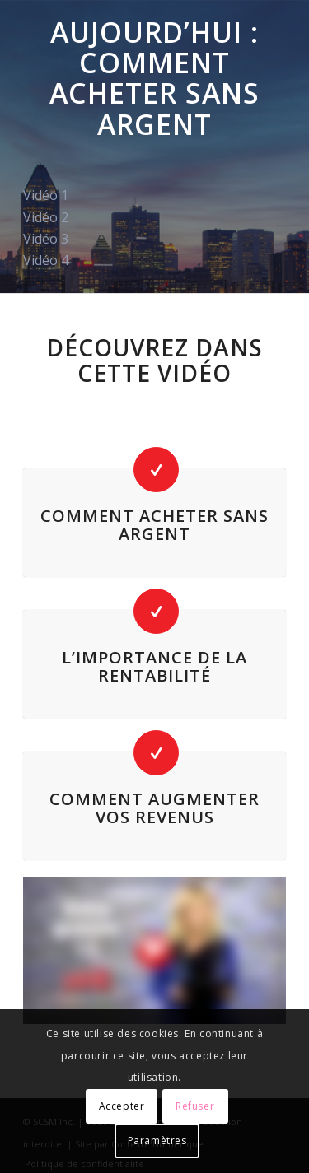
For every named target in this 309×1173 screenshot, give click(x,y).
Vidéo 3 (45, 239)
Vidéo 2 (45, 217)
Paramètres (157, 1140)
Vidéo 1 (45, 195)
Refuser (195, 1106)
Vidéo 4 (45, 260)
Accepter (122, 1106)
